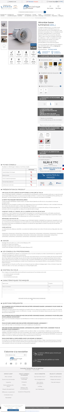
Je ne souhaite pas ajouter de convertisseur (51, 120)
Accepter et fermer (13, 410)
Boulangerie (31, 17)
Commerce (24, 17)
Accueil (2, 17)
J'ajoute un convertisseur (46, 118)
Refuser (17, 408)
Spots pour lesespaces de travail (11, 17)
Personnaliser (10, 408)
